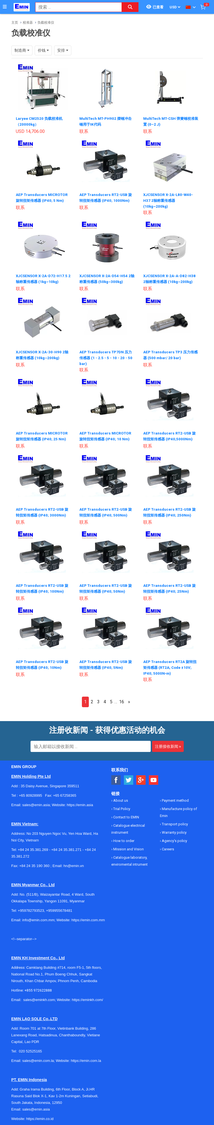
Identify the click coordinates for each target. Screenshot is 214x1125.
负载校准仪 (45, 22)
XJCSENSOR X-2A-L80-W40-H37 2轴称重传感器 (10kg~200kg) (169, 199)
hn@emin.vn (74, 863)
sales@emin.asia (36, 1106)
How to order (123, 838)
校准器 (28, 22)
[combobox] (75, 7)
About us (120, 798)
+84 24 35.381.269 (33, 847)
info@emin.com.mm (38, 917)
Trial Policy (121, 806)
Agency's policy (174, 838)
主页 (14, 22)
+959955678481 (59, 908)
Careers (167, 846)
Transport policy (174, 821)
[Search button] (130, 7)
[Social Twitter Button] (129, 777)
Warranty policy (174, 830)
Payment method (175, 798)
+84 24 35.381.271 (66, 847)
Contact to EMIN (125, 814)
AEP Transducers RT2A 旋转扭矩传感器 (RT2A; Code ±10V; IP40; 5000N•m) (170, 664)
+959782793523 (31, 908)
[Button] (5, 7)
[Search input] (75, 7)
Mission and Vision (128, 846)
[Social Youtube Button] (153, 777)
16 (121, 699)
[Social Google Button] (141, 777)
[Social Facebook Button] (116, 777)
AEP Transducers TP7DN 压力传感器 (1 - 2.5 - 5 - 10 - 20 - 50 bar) (105, 356)
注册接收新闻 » (168, 743)
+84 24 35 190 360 (34, 863)
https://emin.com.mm (88, 917)
